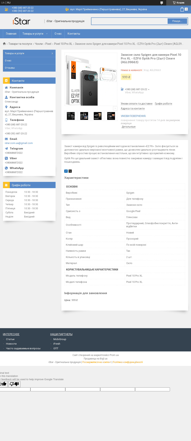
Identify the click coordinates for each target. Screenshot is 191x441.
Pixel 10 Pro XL (63, 43)
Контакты (74, 33)
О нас (58, 33)
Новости (11, 343)
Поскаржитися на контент (96, 362)
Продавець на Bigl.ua (95, 358)
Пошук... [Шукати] (177, 21)
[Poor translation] (14, 384)
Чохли (39, 43)
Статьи (10, 339)
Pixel (48, 43)
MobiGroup (59, 339)
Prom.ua (114, 355)
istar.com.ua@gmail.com (19, 143)
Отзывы (10, 67)
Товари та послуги (20, 43)
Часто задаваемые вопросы (23, 348)
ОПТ (55, 348)
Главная (11, 33)
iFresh (56, 343)
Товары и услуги (32, 33)
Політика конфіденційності (128, 362)
